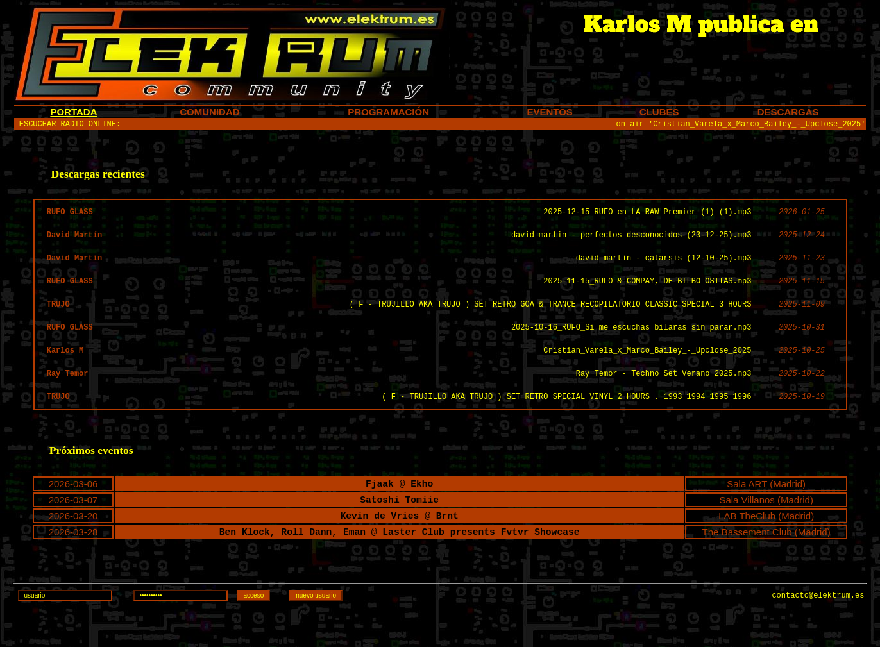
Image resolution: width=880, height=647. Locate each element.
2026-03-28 (73, 562)
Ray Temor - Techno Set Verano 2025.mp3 (664, 392)
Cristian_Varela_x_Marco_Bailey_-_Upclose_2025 (647, 367)
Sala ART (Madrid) (766, 508)
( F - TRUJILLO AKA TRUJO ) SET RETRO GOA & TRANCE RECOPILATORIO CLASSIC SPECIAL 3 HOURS (550, 317)
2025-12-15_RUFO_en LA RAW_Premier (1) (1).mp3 (647, 217)
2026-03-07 (73, 526)
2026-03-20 (73, 544)
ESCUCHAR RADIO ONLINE (67, 125)
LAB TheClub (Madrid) (766, 544)
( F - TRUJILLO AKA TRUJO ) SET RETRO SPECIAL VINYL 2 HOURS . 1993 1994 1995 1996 (566, 417)
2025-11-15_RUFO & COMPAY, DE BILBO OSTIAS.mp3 (647, 292)
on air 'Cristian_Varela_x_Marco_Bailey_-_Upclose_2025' (741, 125)
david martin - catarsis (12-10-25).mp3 (664, 267)
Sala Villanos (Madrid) (766, 526)
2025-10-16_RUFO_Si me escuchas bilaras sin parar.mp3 (631, 342)
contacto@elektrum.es (818, 632)
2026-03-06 (73, 508)
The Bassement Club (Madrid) (766, 562)
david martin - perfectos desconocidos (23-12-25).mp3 (631, 242)
